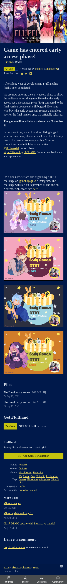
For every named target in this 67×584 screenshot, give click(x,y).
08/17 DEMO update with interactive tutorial (29, 523)
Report (36, 567)
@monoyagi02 (27, 180)
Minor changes (12, 503)
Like (9, 68)
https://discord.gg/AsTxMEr (20, 152)
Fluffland (8, 62)
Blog (16, 571)
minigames (44, 479)
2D (20, 476)
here (35, 188)
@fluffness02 (51, 68)
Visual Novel (25, 472)
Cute (33, 476)
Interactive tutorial (28, 490)
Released (23, 464)
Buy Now (10, 426)
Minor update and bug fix (18, 513)
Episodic (40, 476)
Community (57, 579)
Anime (26, 476)
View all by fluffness (21, 567)
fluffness (39, 68)
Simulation (38, 472)
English (22, 486)
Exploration (52, 476)
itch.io (6, 567)
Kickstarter (32, 479)
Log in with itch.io (14, 547)
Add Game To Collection (33, 455)
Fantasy (22, 479)
